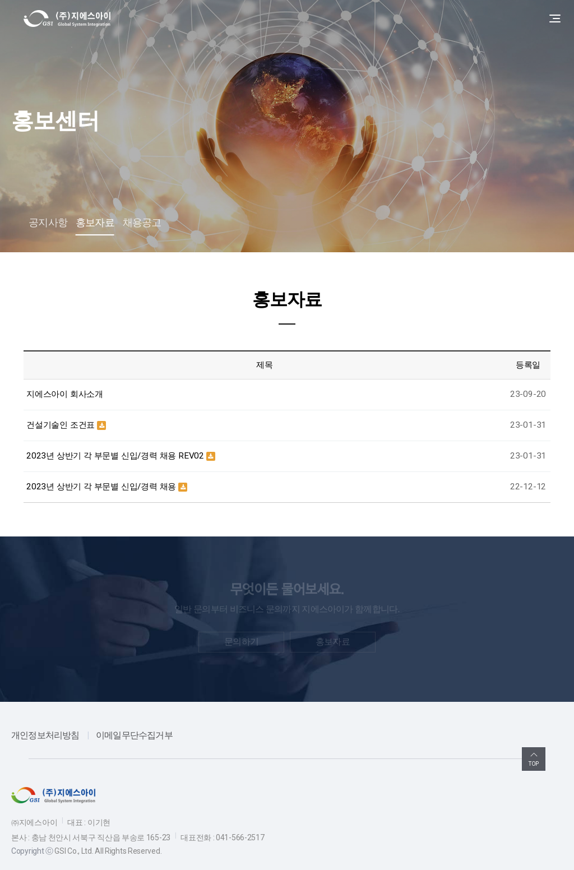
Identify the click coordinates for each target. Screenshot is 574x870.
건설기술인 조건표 (61, 425)
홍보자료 (95, 222)
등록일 (528, 365)
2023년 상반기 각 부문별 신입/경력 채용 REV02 (116, 456)
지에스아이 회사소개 (64, 394)
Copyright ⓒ (32, 850)
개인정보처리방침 (45, 735)
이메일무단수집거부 (134, 735)
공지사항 (48, 222)
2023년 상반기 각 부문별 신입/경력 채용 (102, 487)
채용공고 (142, 222)
